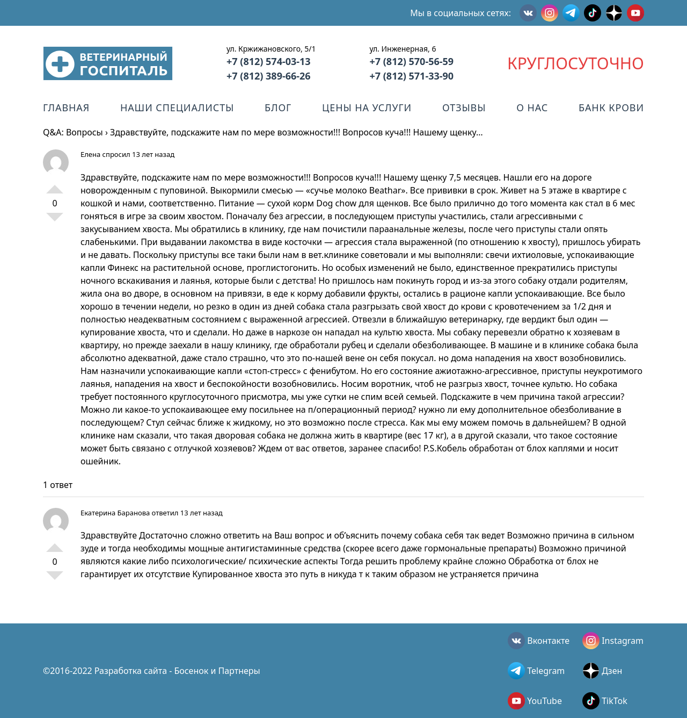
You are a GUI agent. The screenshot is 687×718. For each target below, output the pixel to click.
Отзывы (464, 107)
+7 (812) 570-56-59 (411, 61)
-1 (54, 221)
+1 (54, 184)
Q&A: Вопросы (73, 132)
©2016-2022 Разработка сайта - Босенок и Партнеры (151, 671)
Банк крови (611, 107)
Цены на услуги (367, 107)
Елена (90, 154)
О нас (532, 107)
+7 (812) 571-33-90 (411, 75)
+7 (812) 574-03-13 (268, 61)
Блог (278, 107)
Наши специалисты (177, 107)
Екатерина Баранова (115, 513)
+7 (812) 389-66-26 (268, 75)
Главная (66, 107)
